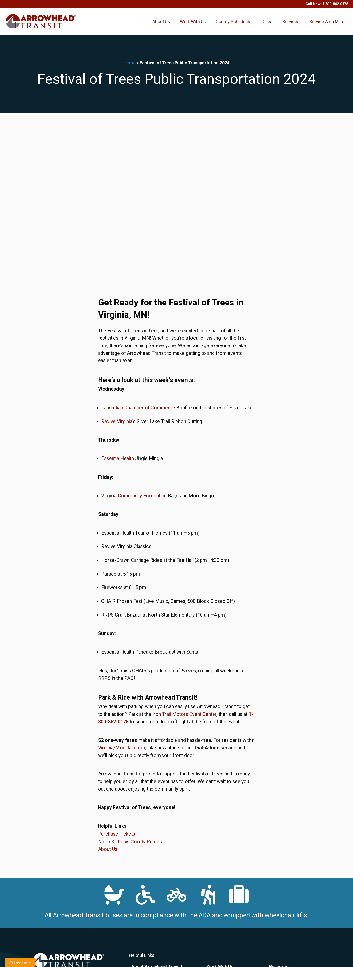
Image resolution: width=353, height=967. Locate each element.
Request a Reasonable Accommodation (163, 902)
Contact (137, 838)
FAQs (135, 859)
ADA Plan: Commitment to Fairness (160, 880)
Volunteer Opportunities (226, 838)
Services (291, 25)
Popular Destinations (286, 852)
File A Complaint (144, 895)
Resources (279, 816)
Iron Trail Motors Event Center (184, 564)
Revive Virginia (116, 271)
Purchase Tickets (116, 684)
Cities (267, 25)
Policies (139, 873)
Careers (213, 831)
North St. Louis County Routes (130, 691)
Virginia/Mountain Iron (121, 598)
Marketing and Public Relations (293, 859)
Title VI (137, 909)
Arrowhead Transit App (149, 824)
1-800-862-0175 (335, 4)
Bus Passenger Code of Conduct (158, 887)
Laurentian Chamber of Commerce (138, 258)
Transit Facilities (282, 845)
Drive (210, 824)
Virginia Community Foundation (134, 345)
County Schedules (234, 25)
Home (130, 69)
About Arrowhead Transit (156, 816)
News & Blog (141, 845)
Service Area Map (326, 25)
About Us (161, 25)
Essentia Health (117, 308)
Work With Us (193, 25)
